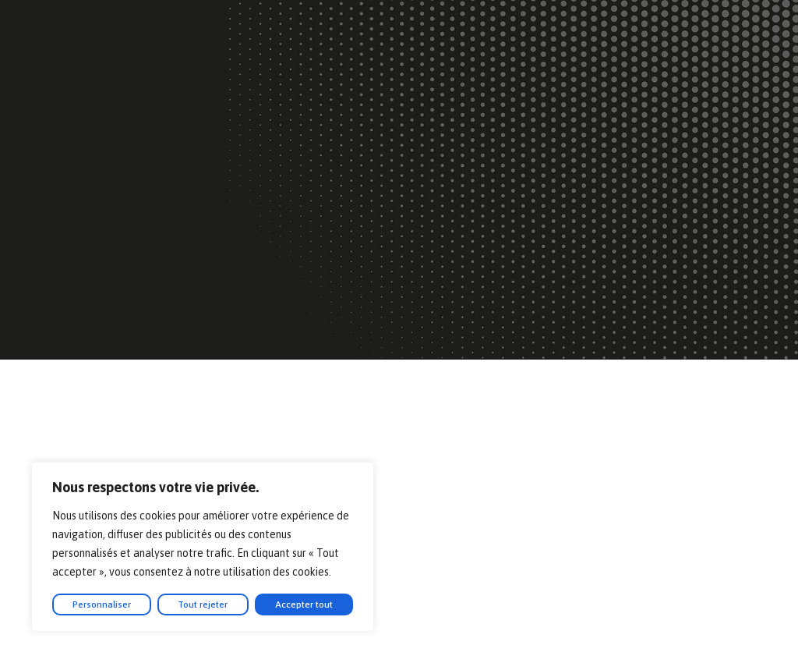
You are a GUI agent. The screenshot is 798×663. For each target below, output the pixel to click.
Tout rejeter (203, 604)
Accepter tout (304, 604)
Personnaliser (101, 604)
